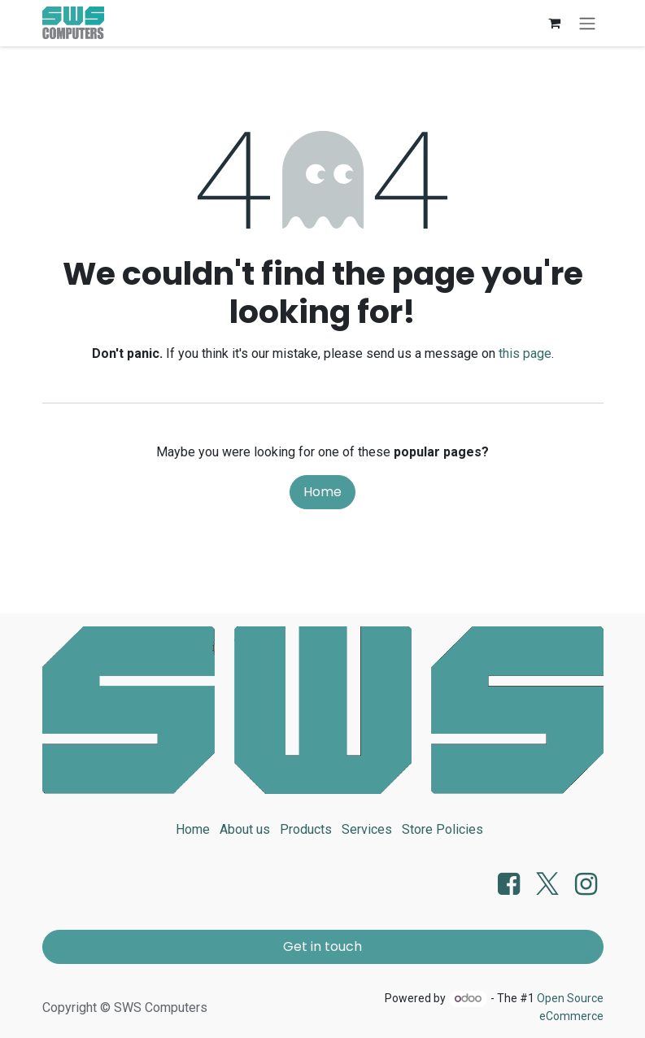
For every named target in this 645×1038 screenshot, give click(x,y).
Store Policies (442, 829)
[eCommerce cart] (554, 23)
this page (525, 353)
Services (367, 829)
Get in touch (322, 946)
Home (322, 491)
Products (306, 829)
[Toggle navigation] (587, 23)
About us (245, 829)
